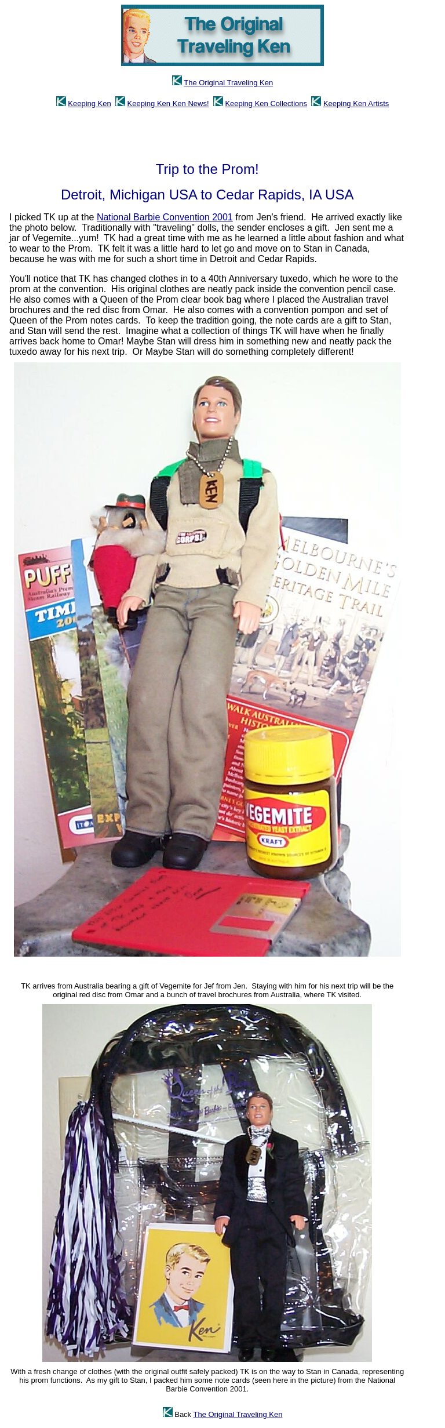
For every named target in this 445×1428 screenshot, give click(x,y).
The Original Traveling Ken (228, 82)
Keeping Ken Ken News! (168, 103)
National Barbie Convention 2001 (165, 217)
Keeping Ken (89, 103)
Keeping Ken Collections (266, 103)
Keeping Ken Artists (356, 103)
